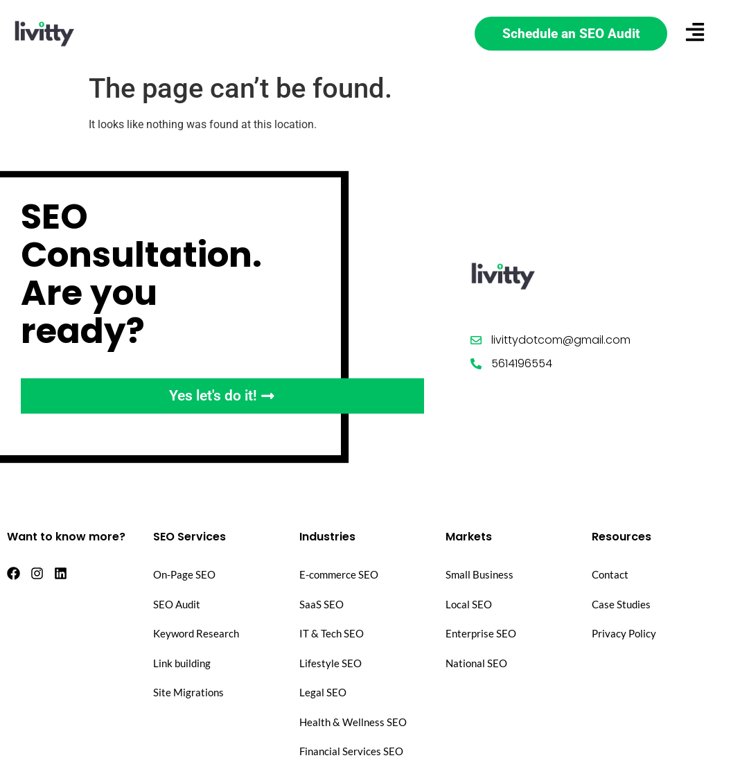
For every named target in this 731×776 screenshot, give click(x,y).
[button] (694, 33)
